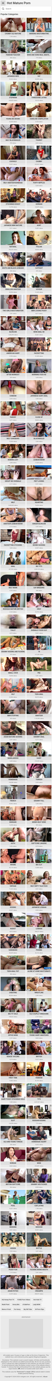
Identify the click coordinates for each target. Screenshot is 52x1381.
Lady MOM (36, 1304)
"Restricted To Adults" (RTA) (26, 1372)
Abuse (45, 1376)
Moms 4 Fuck (6, 1309)
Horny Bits (16, 1304)
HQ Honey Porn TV (8, 1300)
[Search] (3, 8)
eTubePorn (26, 1304)
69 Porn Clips (39, 1309)
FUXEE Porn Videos (23, 1300)
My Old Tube (28, 1309)
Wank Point (5, 1304)
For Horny (17, 1309)
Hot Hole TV (37, 1300)
